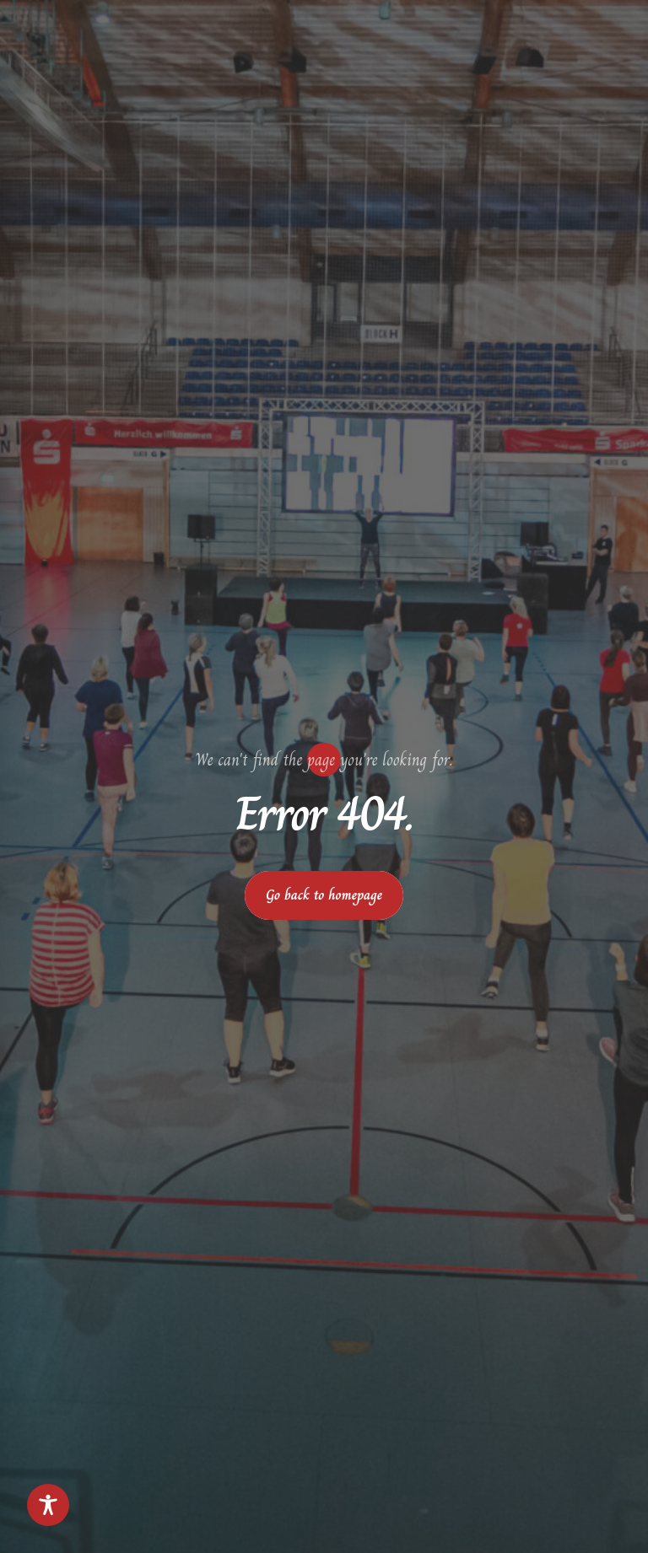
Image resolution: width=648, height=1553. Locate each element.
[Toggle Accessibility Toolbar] (48, 1505)
